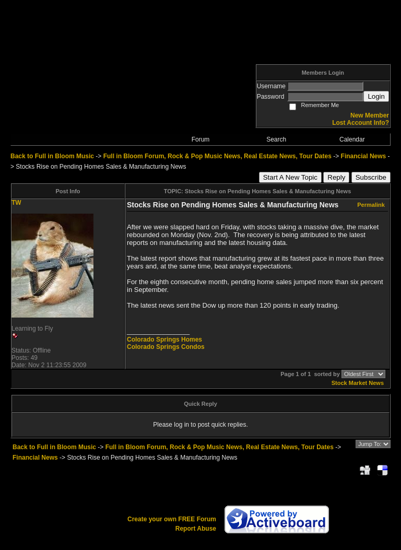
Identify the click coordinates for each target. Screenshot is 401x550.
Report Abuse (195, 528)
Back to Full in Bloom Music (52, 156)
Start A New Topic (290, 177)
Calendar (352, 139)
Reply (336, 177)
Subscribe (371, 177)
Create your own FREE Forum (171, 519)
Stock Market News (358, 383)
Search (276, 139)
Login (376, 96)
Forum (201, 139)
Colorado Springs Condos (166, 346)
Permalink (371, 205)
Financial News (363, 156)
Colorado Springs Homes (164, 339)
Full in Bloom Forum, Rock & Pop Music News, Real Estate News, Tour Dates (217, 156)
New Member (369, 115)
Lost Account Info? (360, 122)
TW (16, 202)
